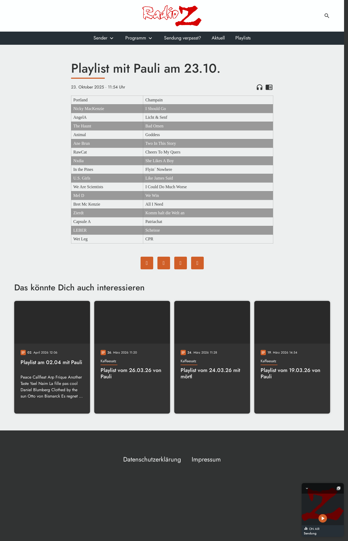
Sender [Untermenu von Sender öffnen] (100, 37)
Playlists (243, 37)
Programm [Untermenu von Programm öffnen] (135, 37)
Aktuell (218, 37)
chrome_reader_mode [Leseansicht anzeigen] (269, 87)
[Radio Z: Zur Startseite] (172, 15)
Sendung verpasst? (182, 37)
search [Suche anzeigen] (327, 16)
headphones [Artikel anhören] (259, 87)
